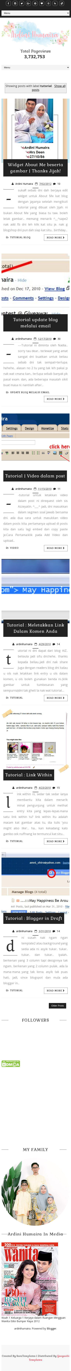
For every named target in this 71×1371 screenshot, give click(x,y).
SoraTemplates (26, 1356)
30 (59, 338)
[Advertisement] (35, 1106)
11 (59, 488)
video (12, 547)
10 (58, 183)
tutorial (14, 697)
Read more (56, 237)
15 (58, 787)
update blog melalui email (28, 392)
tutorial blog (18, 237)
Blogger (51, 1328)
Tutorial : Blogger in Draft (33, 918)
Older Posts (57, 1005)
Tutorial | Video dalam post (35, 476)
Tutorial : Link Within (28, 775)
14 (58, 644)
